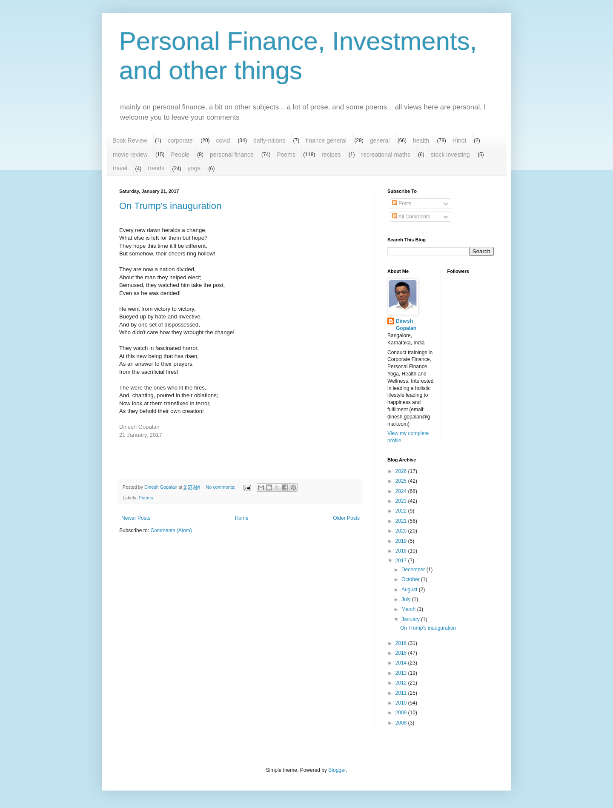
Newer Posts (135, 518)
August (410, 590)
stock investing (450, 154)
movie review (130, 154)
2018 (401, 551)
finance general (326, 140)
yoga (194, 168)
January (411, 619)
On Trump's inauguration (170, 206)
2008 (401, 723)
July (406, 599)
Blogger (337, 770)
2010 (401, 703)
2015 (401, 653)
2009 (401, 713)
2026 (401, 471)
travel (120, 168)
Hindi (459, 140)
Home (242, 518)
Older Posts (346, 518)
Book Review (129, 140)
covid (223, 140)
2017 (401, 561)
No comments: (221, 487)
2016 (401, 643)
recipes (331, 154)
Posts (401, 203)
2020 (401, 531)
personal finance (232, 154)
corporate (180, 140)
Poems (286, 154)
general (380, 140)
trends (156, 168)
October (411, 579)
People (180, 154)
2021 (401, 521)
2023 (401, 501)
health (421, 140)
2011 (401, 693)
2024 (401, 491)
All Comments (411, 217)
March (409, 609)
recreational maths (385, 154)
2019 (401, 541)
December (414, 570)
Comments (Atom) (171, 530)
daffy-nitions (269, 140)
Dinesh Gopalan (406, 324)
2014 (401, 663)
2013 (401, 673)
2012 (401, 683)
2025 (401, 481)
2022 (401, 511)
